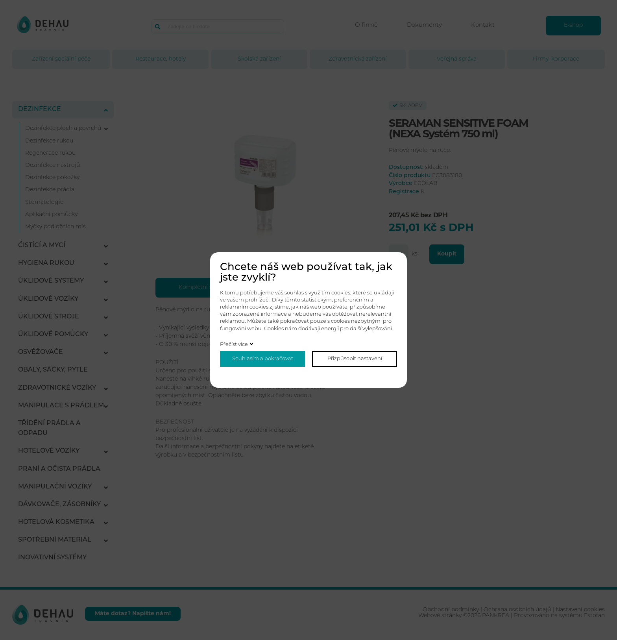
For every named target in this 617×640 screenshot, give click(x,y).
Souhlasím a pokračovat (262, 358)
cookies (340, 293)
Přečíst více (234, 344)
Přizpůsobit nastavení (354, 358)
